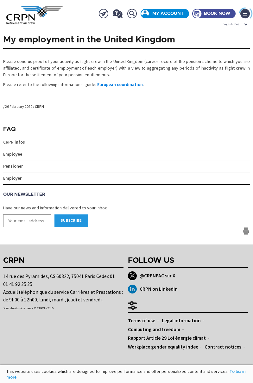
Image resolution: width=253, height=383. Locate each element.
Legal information (181, 321)
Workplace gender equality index (163, 347)
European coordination (120, 84)
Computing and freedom (154, 329)
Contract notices (223, 347)
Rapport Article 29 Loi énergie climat (167, 338)
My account (168, 13)
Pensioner (13, 166)
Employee (12, 154)
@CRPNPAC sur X (151, 275)
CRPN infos (14, 142)
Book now (217, 13)
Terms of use (141, 321)
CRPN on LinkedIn (153, 289)
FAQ (9, 129)
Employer (12, 178)
